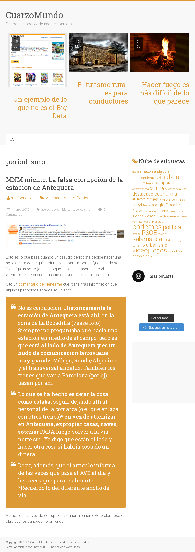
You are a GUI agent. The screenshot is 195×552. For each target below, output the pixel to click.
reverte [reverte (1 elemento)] (162, 234)
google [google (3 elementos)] (158, 205)
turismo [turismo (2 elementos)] (138, 245)
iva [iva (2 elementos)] (183, 211)
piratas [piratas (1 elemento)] (159, 221)
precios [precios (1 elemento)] (136, 234)
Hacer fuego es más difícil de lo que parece (163, 93)
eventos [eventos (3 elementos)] (177, 199)
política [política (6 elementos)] (172, 227)
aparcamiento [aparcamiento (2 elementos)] (143, 178)
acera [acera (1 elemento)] (135, 171)
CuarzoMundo (34, 15)
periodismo (83, 209)
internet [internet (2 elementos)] (163, 211)
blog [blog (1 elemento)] (148, 183)
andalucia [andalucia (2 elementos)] (161, 171)
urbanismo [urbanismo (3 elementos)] (156, 245)
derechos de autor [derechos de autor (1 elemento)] (175, 189)
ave (43, 209)
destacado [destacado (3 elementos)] (142, 194)
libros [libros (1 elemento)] (166, 216)
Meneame (68, 209)
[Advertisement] (163, 372)
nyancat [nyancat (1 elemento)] (143, 221)
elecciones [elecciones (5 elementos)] (145, 199)
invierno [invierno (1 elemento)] (175, 211)
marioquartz (21, 198)
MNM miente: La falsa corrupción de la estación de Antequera (64, 183)
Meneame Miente (60, 198)
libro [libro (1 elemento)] (159, 216)
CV (12, 139)
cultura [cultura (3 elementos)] (157, 188)
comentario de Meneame (40, 284)
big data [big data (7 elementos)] (167, 177)
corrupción (54, 209)
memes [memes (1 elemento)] (174, 216)
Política (83, 198)
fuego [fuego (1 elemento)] (146, 205)
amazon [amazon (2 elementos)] (146, 171)
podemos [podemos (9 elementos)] (147, 227)
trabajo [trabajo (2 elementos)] (178, 240)
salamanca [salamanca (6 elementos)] (147, 238)
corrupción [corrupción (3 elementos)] (163, 182)
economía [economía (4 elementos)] (165, 194)
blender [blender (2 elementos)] (138, 183)
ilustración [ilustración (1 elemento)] (149, 211)
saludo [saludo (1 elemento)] (167, 240)
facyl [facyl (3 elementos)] (137, 205)
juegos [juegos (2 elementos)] (138, 216)
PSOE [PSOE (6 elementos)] (149, 232)
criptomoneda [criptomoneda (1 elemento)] (140, 189)
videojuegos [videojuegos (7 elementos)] (149, 250)
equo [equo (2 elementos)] (164, 200)
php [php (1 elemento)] (151, 221)
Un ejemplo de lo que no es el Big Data (40, 107)
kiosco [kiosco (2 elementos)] (150, 216)
